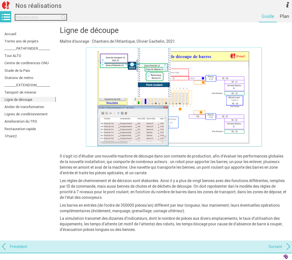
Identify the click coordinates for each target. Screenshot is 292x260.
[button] (174, 97)
